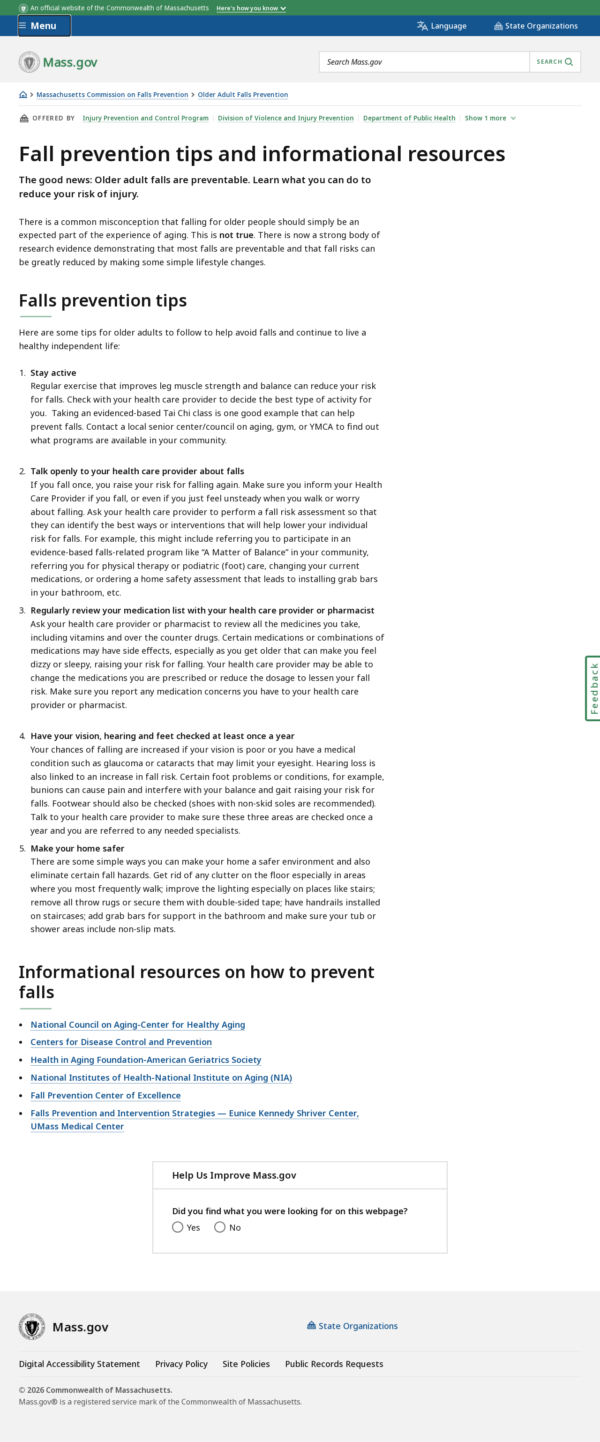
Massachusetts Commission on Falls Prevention (112, 95)
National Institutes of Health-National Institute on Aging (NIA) (161, 1077)
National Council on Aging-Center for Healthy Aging (137, 1024)
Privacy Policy (181, 1363)
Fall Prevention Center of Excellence (105, 1095)
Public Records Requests (334, 1363)
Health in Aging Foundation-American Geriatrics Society (146, 1059)
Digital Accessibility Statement (79, 1363)
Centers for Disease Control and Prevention (121, 1041)
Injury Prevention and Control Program (145, 118)
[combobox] (450, 62)
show (486, 118)
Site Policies (246, 1363)
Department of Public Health (409, 118)
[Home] (23, 94)
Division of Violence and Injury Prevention (286, 118)
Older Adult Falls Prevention (243, 95)
